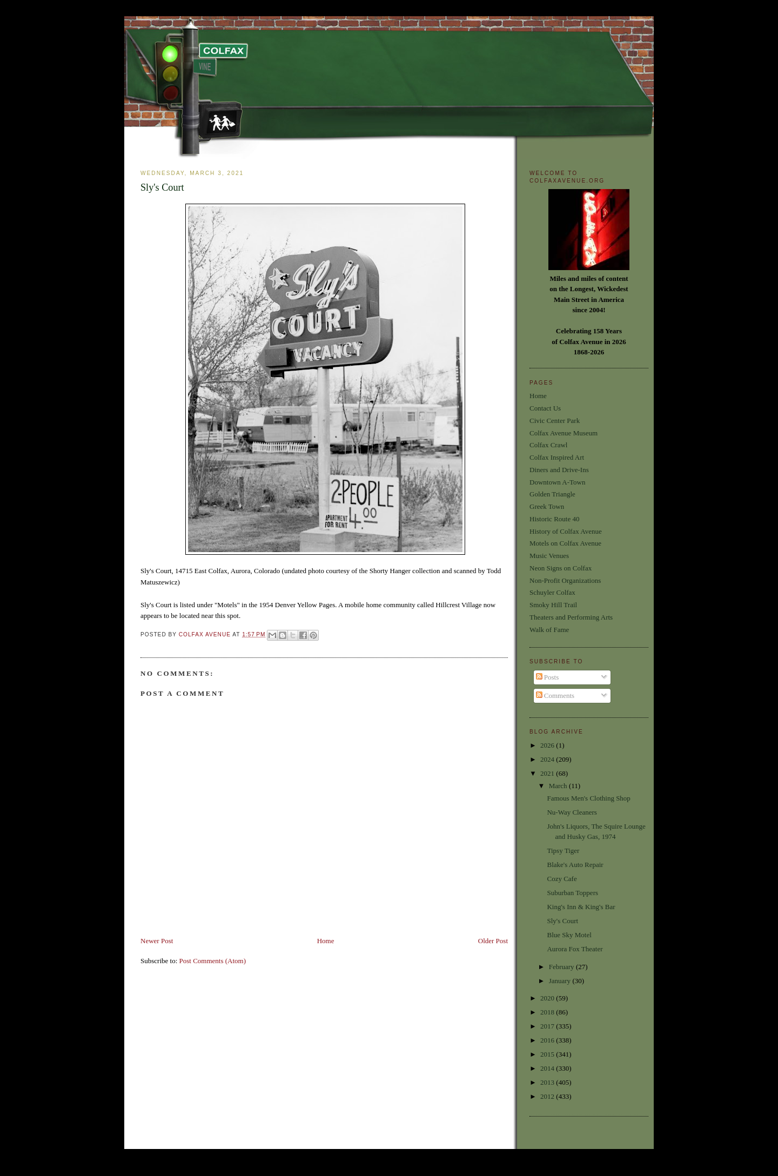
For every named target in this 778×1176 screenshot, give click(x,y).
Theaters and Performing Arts (571, 617)
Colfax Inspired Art (556, 457)
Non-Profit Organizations (565, 580)
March (559, 786)
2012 (548, 1096)
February (562, 967)
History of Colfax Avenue (565, 531)
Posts (547, 677)
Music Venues (549, 556)
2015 (548, 1054)
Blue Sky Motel (569, 935)
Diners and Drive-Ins (559, 470)
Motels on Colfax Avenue (565, 543)
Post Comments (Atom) (212, 961)
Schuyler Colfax (552, 592)
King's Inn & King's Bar (581, 907)
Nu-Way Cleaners (571, 812)
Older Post (493, 941)
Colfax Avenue (206, 634)
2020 (548, 998)
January (561, 981)
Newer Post (156, 941)
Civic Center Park (554, 420)
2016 (548, 1040)
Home (325, 941)
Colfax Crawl (548, 445)
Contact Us (545, 408)
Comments (555, 695)
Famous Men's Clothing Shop (588, 798)
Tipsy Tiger (563, 850)
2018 (548, 1012)
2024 (548, 759)
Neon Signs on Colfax (560, 568)
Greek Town (546, 506)
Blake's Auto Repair (575, 865)
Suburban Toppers (572, 893)
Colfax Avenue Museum (563, 433)
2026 (548, 745)
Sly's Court (562, 921)
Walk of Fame (549, 630)
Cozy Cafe (561, 879)
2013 (548, 1082)
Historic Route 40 (554, 519)
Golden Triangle (552, 494)
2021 (548, 773)
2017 (548, 1026)
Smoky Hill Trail (553, 605)
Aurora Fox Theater (574, 949)
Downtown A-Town (557, 482)
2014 (548, 1068)
